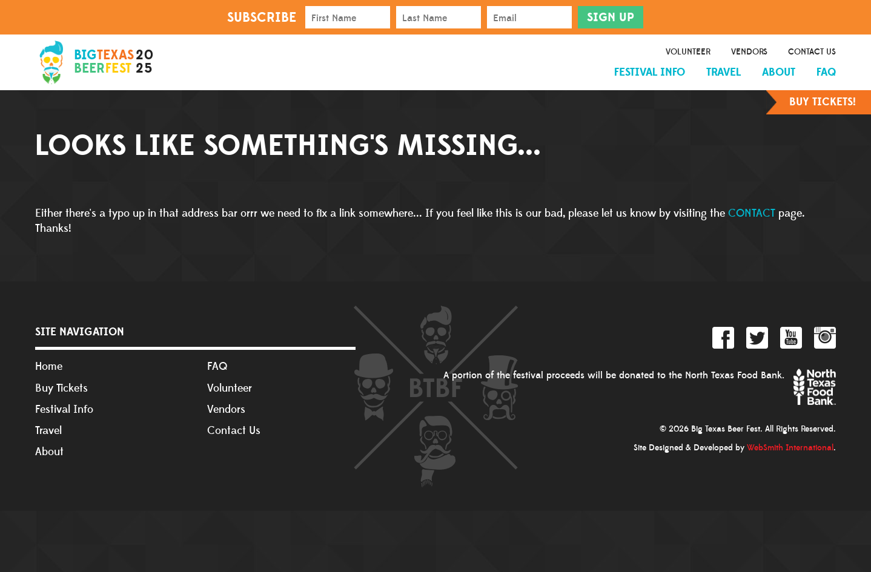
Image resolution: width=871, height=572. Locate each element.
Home (48, 366)
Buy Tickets (61, 388)
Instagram (825, 338)
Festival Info (649, 72)
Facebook (723, 338)
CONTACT (751, 213)
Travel (723, 72)
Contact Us (812, 52)
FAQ (826, 72)
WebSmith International (790, 447)
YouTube (791, 338)
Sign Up (610, 17)
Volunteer (688, 52)
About (778, 72)
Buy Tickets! (822, 102)
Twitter (757, 338)
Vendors (749, 52)
